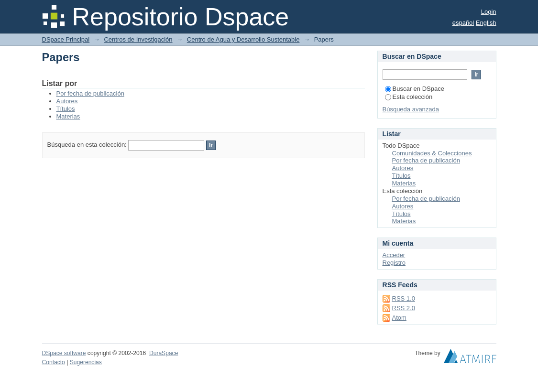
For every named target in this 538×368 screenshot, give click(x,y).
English (486, 22)
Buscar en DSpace (414, 88)
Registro (394, 262)
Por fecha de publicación (90, 93)
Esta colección (409, 96)
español (463, 22)
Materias (68, 116)
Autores (67, 101)
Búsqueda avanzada (411, 109)
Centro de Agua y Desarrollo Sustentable (243, 39)
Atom (399, 317)
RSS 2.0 (403, 308)
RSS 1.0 (403, 298)
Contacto (53, 362)
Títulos (65, 108)
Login (488, 11)
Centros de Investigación (138, 39)
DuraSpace (163, 353)
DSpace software (64, 353)
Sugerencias (86, 362)
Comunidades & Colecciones (432, 153)
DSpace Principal (66, 39)
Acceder (394, 255)
